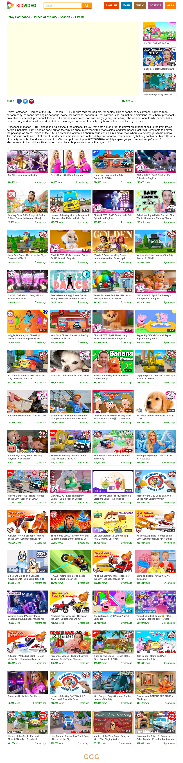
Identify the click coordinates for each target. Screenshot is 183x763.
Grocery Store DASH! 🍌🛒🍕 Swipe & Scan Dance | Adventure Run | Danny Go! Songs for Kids (27, 218)
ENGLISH (111, 5)
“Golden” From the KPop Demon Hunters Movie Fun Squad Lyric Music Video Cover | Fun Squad (110, 258)
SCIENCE (155, 5)
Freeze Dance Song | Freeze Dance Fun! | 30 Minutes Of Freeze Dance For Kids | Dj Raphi (69, 298)
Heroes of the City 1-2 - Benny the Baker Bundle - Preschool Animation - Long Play (155, 739)
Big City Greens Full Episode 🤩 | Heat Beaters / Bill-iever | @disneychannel (111, 539)
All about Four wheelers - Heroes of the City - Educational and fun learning (69, 619)
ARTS (170, 5)
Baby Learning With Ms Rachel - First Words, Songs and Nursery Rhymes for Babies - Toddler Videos (156, 218)
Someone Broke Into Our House (24, 696)
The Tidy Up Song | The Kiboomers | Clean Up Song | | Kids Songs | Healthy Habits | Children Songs (112, 499)
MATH (126, 5)
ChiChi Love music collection (23, 175)
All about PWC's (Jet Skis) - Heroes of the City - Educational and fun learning (26, 659)
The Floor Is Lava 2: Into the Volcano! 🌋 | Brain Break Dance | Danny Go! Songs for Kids (70, 539)
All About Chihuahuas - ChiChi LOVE (70, 375)
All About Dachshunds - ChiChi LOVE (27, 415)
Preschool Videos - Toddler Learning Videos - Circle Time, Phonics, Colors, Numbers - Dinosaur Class (69, 659)
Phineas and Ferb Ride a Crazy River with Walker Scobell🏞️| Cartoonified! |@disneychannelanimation (112, 418)
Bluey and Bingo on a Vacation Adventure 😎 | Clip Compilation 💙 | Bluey (27, 579)
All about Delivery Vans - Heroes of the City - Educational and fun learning (112, 579)
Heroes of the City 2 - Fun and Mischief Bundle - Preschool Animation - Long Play (23, 739)
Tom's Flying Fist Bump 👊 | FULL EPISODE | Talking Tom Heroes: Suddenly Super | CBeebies (154, 619)
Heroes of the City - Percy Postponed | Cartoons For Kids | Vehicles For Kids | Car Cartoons (70, 218)
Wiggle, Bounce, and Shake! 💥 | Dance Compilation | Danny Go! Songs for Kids (25, 338)
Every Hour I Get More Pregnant (67, 175)
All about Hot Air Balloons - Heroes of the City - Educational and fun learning (26, 539)
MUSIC (140, 5)
